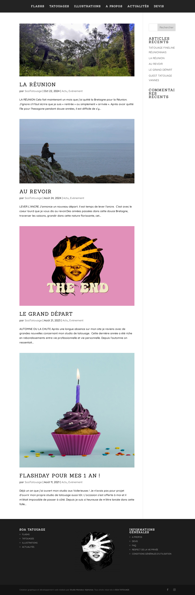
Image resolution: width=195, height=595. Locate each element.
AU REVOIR (35, 191)
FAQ (134, 545)
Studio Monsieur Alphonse (81, 590)
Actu (64, 91)
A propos (114, 6)
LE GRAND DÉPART (46, 314)
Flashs (37, 6)
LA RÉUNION (37, 84)
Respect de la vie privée (145, 549)
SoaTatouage (33, 91)
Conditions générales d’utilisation (151, 553)
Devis (159, 6)
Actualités (138, 6)
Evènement (76, 91)
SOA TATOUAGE (122, 590)
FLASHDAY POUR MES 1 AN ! (59, 475)
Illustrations (87, 6)
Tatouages (59, 6)
